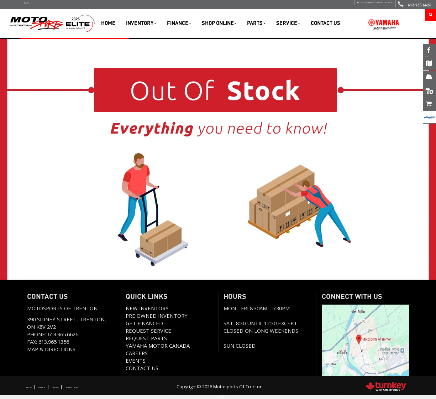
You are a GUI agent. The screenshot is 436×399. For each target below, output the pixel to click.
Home (108, 27)
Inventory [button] (141, 27)
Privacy (56, 390)
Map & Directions (51, 353)
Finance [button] (179, 27)
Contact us (142, 371)
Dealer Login (112, 390)
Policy (33, 390)
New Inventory (147, 312)
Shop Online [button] (219, 27)
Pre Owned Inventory (157, 319)
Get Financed (144, 327)
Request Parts (146, 342)
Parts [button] (256, 27)
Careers (137, 357)
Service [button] (288, 27)
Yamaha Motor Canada (158, 349)
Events (33, 6)
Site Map (81, 390)
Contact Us (325, 27)
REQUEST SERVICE (148, 334)
